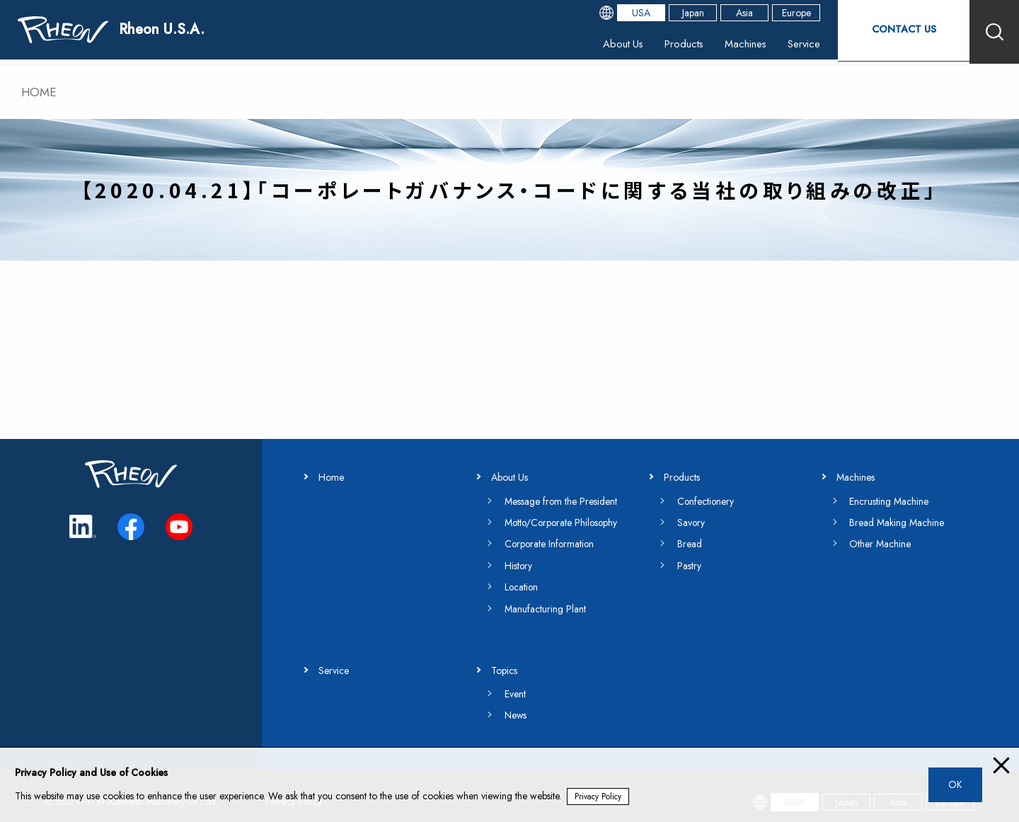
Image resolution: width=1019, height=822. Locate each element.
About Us (601, 46)
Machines (731, 46)
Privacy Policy (599, 796)
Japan (683, 14)
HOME (40, 92)
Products (666, 46)
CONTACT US (899, 31)
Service (792, 46)
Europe (786, 14)
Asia (734, 14)
